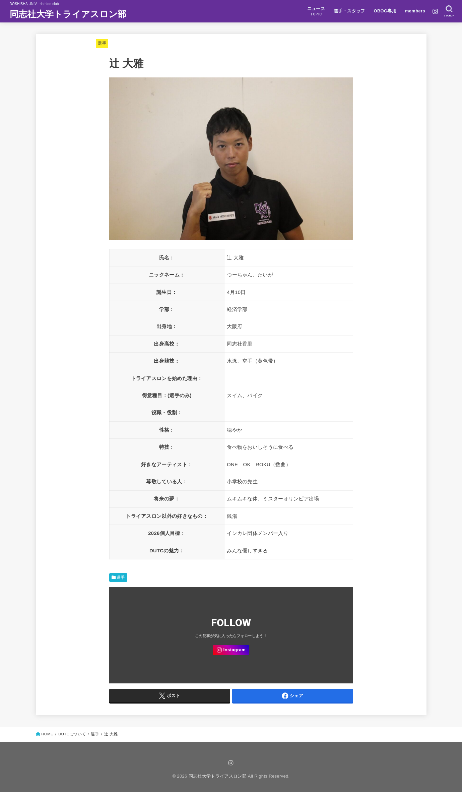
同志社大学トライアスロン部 (68, 14)
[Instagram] (435, 11)
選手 (102, 43)
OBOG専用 (385, 10)
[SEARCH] (449, 11)
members (415, 10)
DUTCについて (72, 734)
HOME (47, 734)
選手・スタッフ (349, 10)
